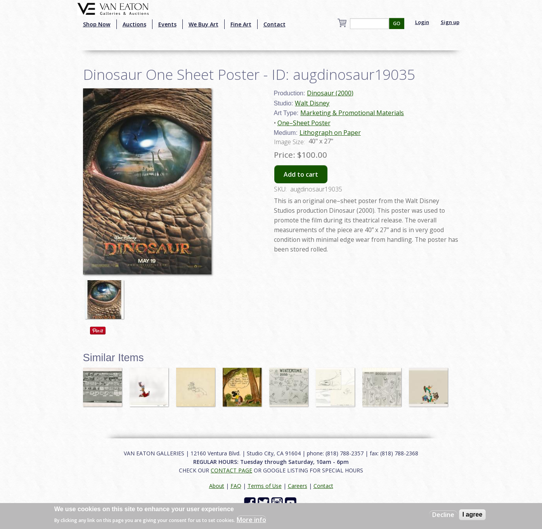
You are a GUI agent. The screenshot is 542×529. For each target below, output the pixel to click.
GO (396, 23)
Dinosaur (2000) (330, 93)
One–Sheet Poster (304, 123)
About (216, 485)
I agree (472, 514)
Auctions (134, 24)
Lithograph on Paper (330, 132)
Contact (274, 24)
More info (251, 519)
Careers (297, 485)
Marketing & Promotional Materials (352, 113)
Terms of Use (265, 485)
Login (422, 22)
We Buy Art (203, 24)
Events (167, 24)
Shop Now (97, 24)
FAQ (235, 485)
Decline (443, 514)
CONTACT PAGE (231, 470)
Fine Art (240, 24)
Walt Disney (312, 103)
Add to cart (301, 174)
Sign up (450, 22)
